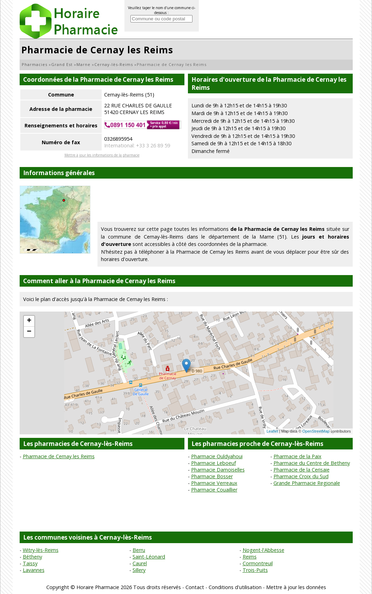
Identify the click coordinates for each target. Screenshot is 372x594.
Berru (139, 550)
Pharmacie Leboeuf (213, 463)
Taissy (30, 563)
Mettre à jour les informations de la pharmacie (102, 155)
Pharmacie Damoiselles (218, 469)
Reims (250, 556)
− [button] (29, 332)
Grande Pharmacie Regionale (306, 483)
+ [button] (29, 321)
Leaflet (272, 431)
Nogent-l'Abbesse (263, 550)
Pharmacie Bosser (212, 476)
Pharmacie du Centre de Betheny (311, 463)
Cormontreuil (258, 563)
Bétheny (32, 556)
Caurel (140, 563)
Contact (194, 587)
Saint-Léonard (149, 556)
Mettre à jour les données (296, 587)
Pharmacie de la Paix (297, 456)
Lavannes (34, 570)
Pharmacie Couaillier (214, 489)
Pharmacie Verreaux (214, 483)
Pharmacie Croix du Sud (301, 476)
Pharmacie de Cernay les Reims (59, 456)
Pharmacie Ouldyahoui (217, 456)
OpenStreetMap (316, 431)
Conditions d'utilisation (235, 587)
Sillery (139, 570)
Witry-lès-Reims (41, 550)
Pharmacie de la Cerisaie (301, 469)
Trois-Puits (255, 570)
